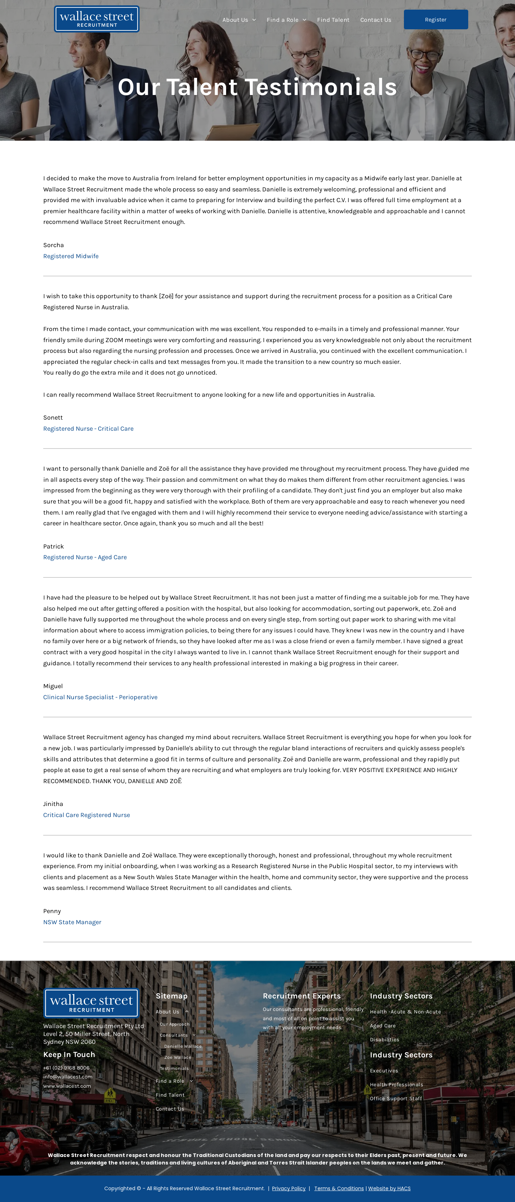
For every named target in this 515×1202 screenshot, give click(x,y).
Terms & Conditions (339, 1188)
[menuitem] (239, 19)
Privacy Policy (289, 1188)
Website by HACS (389, 1188)
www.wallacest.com (67, 1086)
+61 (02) (52, 1068)
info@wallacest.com (67, 1076)
